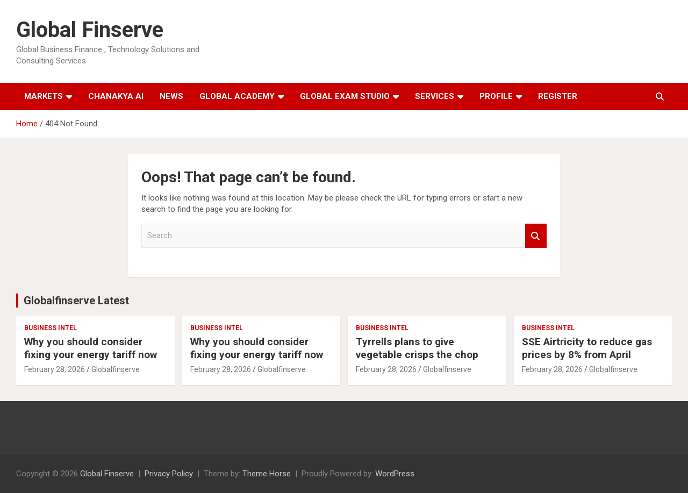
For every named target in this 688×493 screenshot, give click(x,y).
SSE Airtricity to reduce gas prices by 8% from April (587, 348)
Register (557, 96)
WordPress (394, 473)
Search (536, 236)
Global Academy (237, 96)
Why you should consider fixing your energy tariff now (90, 348)
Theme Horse (266, 473)
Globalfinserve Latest (76, 300)
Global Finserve (89, 29)
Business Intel (50, 328)
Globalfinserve (115, 369)
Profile (496, 96)
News (171, 96)
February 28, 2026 (54, 369)
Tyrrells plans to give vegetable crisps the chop (417, 348)
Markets (43, 96)
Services (434, 96)
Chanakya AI (116, 96)
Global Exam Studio (345, 96)
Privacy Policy (169, 473)
